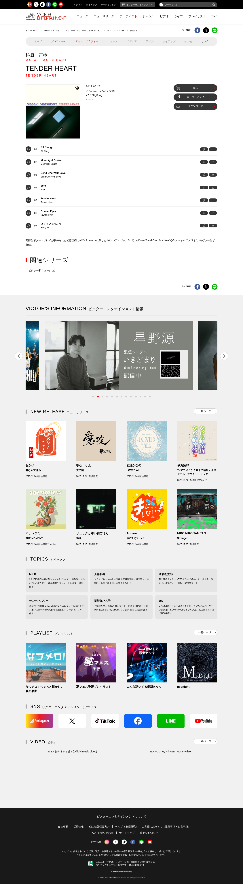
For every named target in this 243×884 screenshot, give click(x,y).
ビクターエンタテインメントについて (121, 816)
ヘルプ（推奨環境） (126, 826)
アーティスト (128, 16)
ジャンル (148, 16)
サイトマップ (126, 832)
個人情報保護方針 (99, 826)
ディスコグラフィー (115, 31)
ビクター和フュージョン (43, 270)
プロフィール (58, 41)
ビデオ (164, 16)
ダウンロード (189, 106)
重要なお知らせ (149, 832)
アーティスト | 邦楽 (51, 31)
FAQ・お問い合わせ (101, 832)
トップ (38, 41)
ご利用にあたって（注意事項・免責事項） (166, 826)
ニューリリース (104, 16)
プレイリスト (197, 16)
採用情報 (78, 826)
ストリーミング (190, 97)
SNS (214, 16)
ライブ (178, 16)
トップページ (31, 31)
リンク (205, 41)
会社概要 (63, 826)
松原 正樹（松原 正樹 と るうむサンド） (83, 31)
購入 (187, 88)
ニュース (82, 16)
